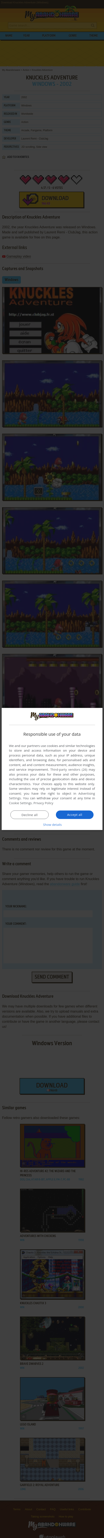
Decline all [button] (29, 815)
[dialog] (51, 769)
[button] (52, 824)
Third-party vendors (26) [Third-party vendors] (68, 769)
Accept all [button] (74, 814)
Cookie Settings (20, 803)
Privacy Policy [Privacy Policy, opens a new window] (43, 803)
